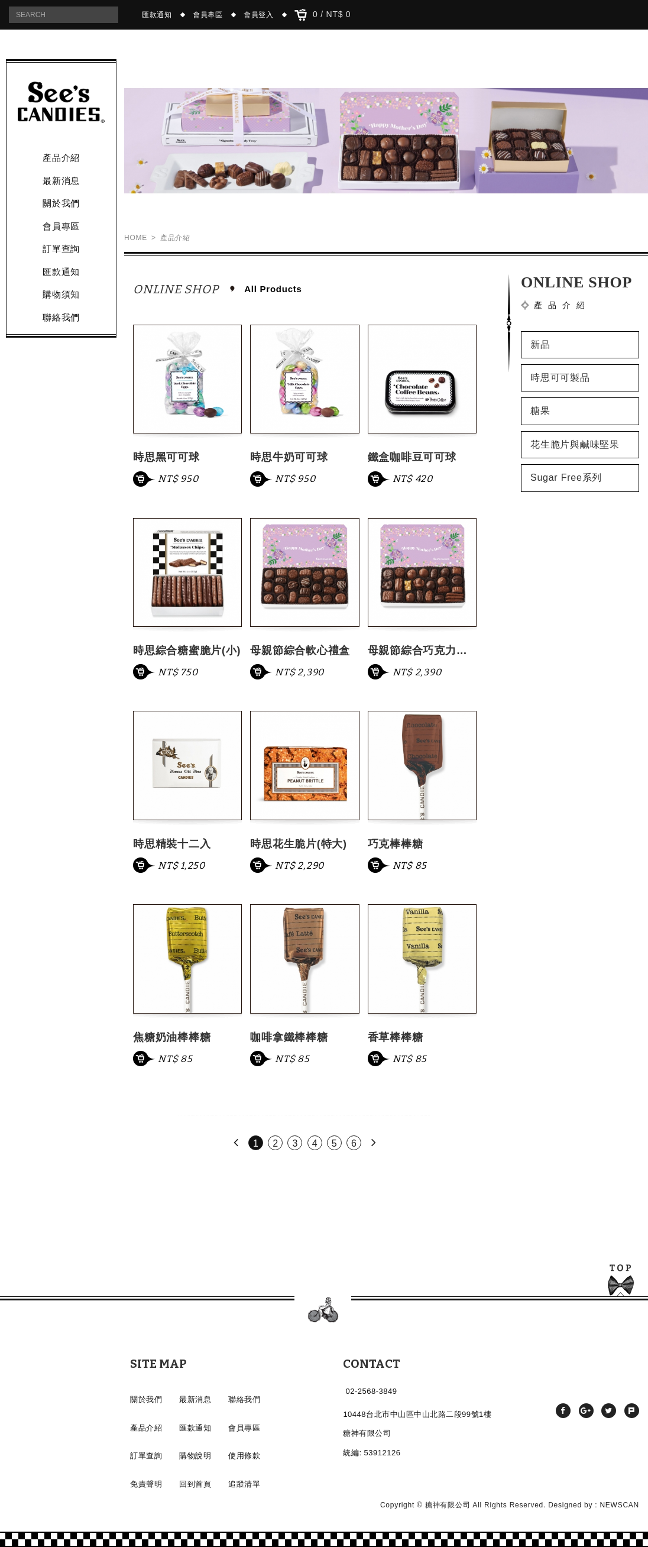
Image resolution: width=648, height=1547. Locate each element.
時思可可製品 (560, 378)
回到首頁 (195, 1484)
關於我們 (61, 203)
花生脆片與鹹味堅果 (575, 444)
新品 (540, 344)
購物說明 (195, 1455)
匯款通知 (157, 15)
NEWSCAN (619, 1505)
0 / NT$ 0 (322, 15)
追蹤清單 (244, 1484)
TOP (620, 1282)
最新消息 (61, 181)
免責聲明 (146, 1484)
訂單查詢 (61, 249)
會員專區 (208, 15)
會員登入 (259, 15)
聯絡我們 (61, 317)
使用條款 (244, 1455)
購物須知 (61, 294)
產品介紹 (61, 158)
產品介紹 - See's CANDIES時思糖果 (61, 102)
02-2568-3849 (371, 1391)
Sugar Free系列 (566, 477)
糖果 (540, 411)
